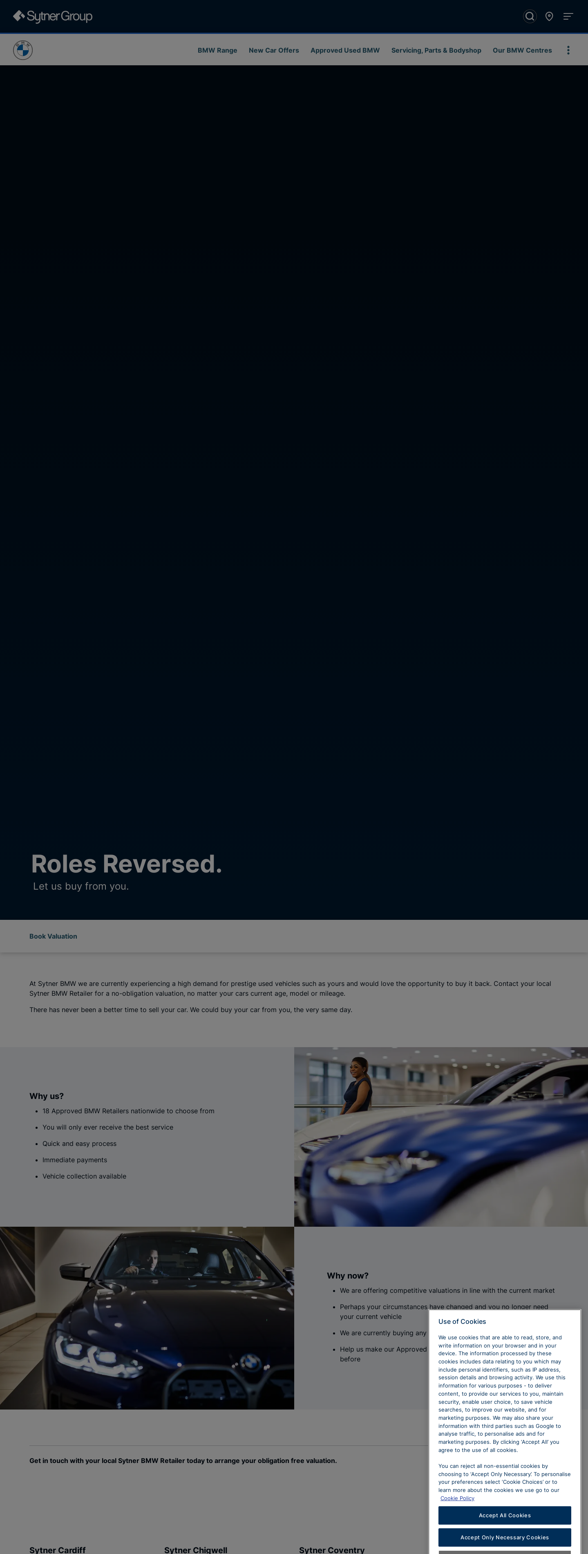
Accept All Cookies (505, 1530)
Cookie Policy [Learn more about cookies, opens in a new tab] (457, 1513)
